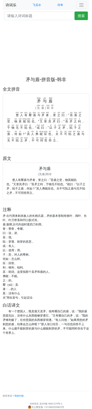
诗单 (60, 5)
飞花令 (37, 5)
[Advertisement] (46, 50)
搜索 (81, 16)
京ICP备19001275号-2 (50, 403)
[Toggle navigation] (81, 5)
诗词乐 (11, 5)
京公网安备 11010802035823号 (46, 407)
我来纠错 (19, 395)
